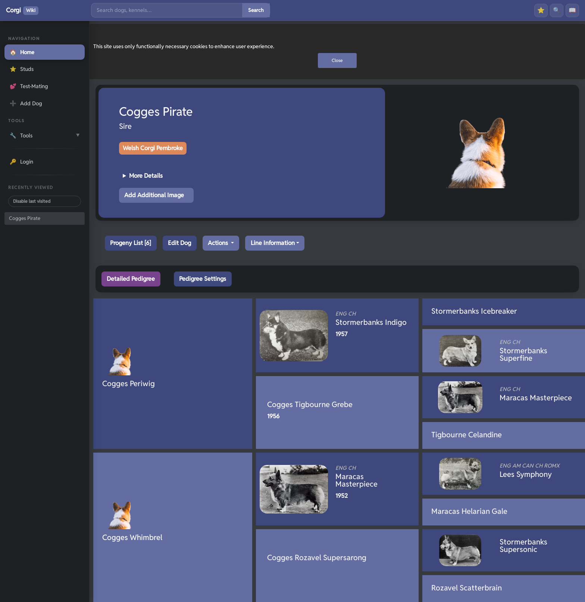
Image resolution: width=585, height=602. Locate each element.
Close (337, 60)
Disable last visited (31, 201)
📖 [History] (572, 10)
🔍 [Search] (556, 10)
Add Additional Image (154, 195)
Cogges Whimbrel (132, 537)
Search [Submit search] (256, 10)
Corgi (22, 10)
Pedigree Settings (202, 279)
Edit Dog (179, 243)
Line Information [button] (273, 243)
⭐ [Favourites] (541, 10)
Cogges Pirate (24, 218)
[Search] (166, 10)
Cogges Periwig (128, 383)
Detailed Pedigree (131, 279)
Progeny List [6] (130, 243)
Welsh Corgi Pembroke (153, 148)
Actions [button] (218, 243)
